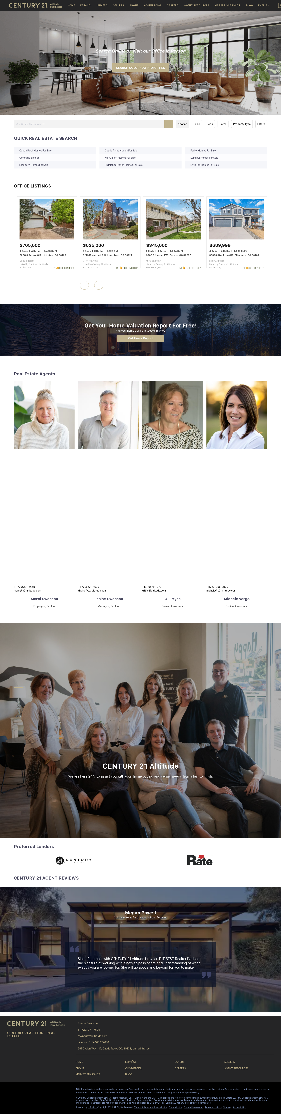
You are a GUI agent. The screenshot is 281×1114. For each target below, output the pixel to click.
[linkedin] (17, 1090)
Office (157, 51)
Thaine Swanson (108, 599)
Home (71, 5)
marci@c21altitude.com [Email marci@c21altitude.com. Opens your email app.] (27, 590)
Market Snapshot (228, 5)
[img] (44, 415)
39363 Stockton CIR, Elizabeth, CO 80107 (234, 255)
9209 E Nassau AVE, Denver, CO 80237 (168, 255)
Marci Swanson (44, 599)
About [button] (134, 5)
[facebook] (10, 1090)
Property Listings (213, 1107)
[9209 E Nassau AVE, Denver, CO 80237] (173, 238)
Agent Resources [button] (196, 5)
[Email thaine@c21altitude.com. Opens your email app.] (103, 1036)
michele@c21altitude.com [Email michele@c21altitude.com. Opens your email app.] (221, 590)
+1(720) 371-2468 (24, 586)
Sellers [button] (118, 5)
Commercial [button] (152, 5)
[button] (263, 5)
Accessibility (239, 1107)
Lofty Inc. (92, 1107)
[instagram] (24, 1090)
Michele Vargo (237, 599)
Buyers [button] (102, 5)
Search (182, 124)
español (86, 5)
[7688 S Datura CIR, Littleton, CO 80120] (47, 238)
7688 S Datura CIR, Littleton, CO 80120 (43, 255)
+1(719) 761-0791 (152, 586)
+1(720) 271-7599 (88, 586)
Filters (261, 124)
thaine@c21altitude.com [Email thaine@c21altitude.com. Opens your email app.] (92, 590)
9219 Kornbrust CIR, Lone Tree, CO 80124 (107, 255)
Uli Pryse (173, 599)
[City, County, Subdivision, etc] (93, 124)
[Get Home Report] (140, 338)
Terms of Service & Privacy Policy (150, 1107)
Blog (249, 5)
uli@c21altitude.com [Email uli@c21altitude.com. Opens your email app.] (154, 590)
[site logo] (37, 1023)
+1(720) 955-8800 (217, 586)
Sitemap (227, 1107)
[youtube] (31, 1090)
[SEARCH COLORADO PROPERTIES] (140, 67)
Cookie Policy (175, 1107)
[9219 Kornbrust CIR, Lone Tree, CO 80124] (110, 238)
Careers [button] (173, 5)
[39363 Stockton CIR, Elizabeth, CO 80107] (236, 238)
